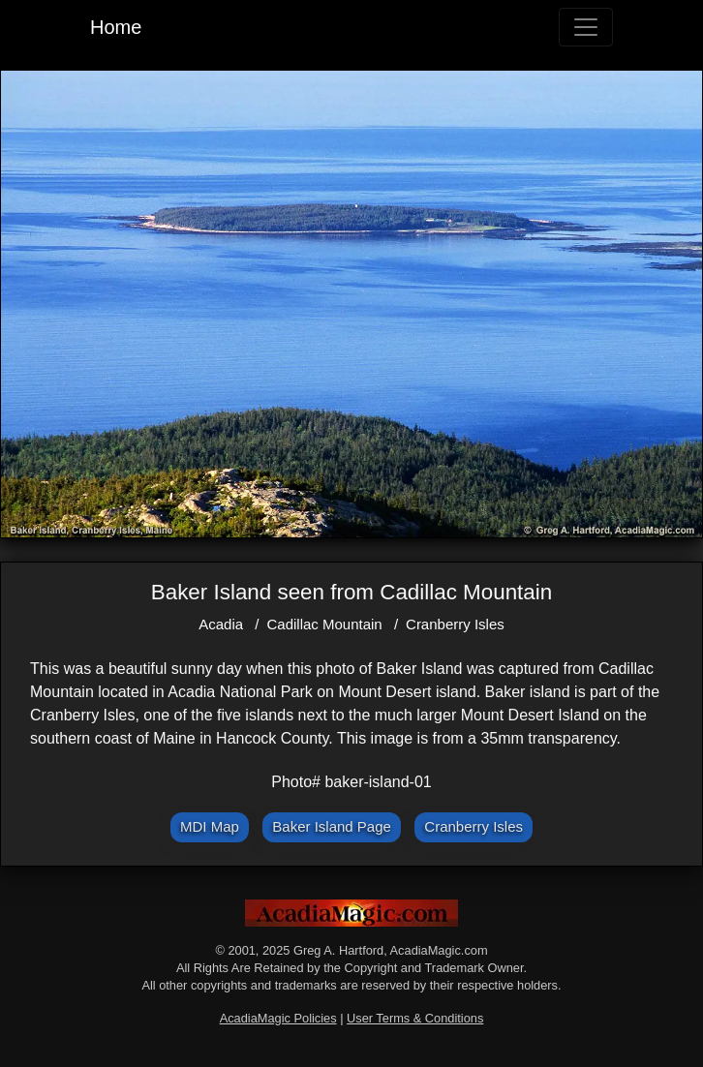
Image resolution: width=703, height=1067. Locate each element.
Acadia (221, 624)
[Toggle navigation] (586, 27)
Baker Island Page (331, 826)
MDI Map (209, 826)
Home (115, 27)
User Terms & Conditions (415, 1018)
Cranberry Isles (455, 624)
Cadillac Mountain (324, 624)
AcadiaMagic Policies (278, 1018)
